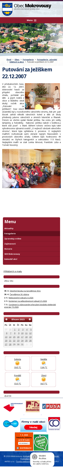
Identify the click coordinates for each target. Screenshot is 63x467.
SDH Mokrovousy (12, 254)
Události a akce (16, 62)
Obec (17, 59)
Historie (8, 249)
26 (30, 340)
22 (14, 340)
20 (6, 340)
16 (18, 337)
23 (18, 340)
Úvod (9, 59)
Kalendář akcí (10, 259)
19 (30, 337)
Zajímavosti (10, 244)
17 (22, 337)
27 (6, 344)
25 (26, 340)
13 (6, 337)
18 (26, 337)
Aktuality (8, 228)
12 (30, 333)
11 (26, 333)
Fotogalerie (28, 59)
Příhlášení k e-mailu (13, 271)
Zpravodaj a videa (12, 238)
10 (22, 333)
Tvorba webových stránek (27, 461)
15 (14, 337)
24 (22, 340)
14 (10, 337)
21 (10, 340)
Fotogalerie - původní (47, 59)
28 (10, 329)
